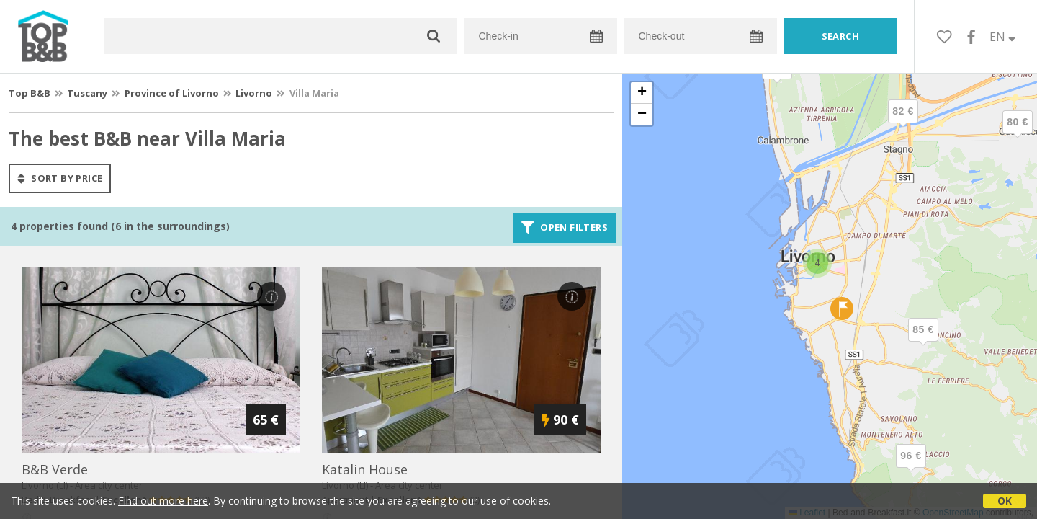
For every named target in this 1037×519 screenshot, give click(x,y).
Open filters (564, 227)
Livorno (253, 92)
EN (1002, 37)
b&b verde (55, 469)
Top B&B (29, 92)
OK (1004, 500)
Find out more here (163, 500)
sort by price (59, 178)
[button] (1017, 134)
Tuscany (87, 92)
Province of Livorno (172, 92)
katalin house (365, 469)
